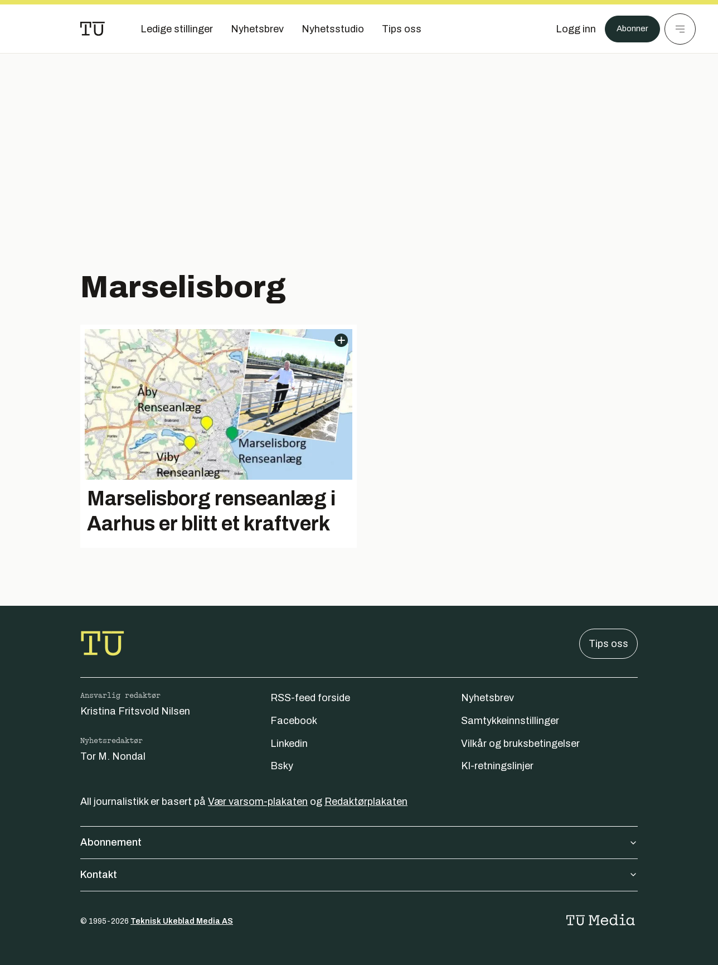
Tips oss (608, 643)
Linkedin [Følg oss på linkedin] (289, 743)
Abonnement (359, 842)
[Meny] (680, 29)
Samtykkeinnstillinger (510, 720)
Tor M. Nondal (112, 756)
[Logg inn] (569, 29)
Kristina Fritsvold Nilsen (135, 711)
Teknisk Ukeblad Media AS (181, 921)
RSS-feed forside (310, 697)
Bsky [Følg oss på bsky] (281, 765)
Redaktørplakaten (365, 801)
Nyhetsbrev (487, 697)
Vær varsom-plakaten (258, 801)
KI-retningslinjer (497, 765)
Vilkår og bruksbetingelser (520, 743)
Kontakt (359, 874)
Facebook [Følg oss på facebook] (293, 720)
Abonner (629, 29)
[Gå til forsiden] (92, 29)
